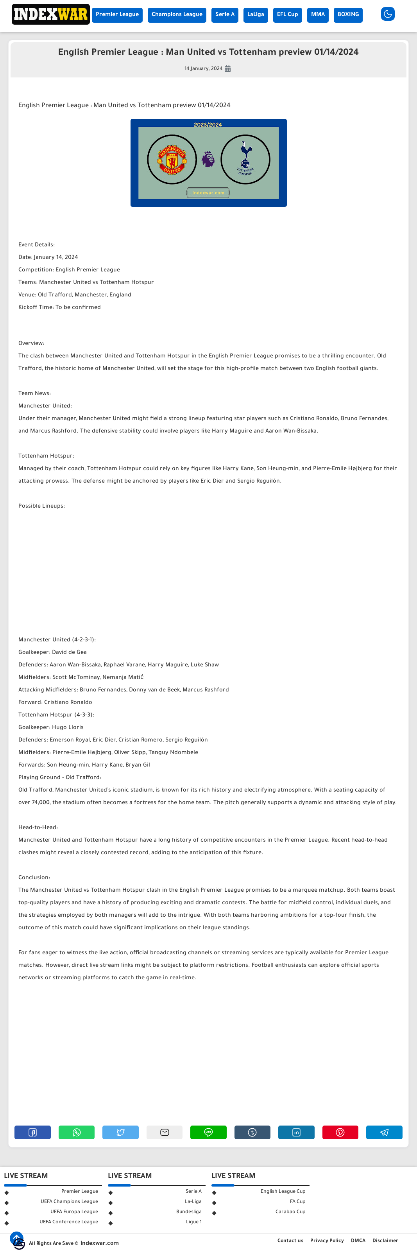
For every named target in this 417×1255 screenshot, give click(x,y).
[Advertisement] (209, 573)
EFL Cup (287, 15)
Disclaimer (385, 1241)
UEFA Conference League (68, 1222)
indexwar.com (100, 1244)
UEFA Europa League (74, 1212)
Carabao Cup (291, 1212)
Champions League (177, 15)
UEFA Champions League (69, 1202)
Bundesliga (189, 1212)
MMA (318, 15)
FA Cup (298, 1202)
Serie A (224, 15)
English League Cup (283, 1192)
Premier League (117, 15)
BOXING (348, 15)
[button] (32, 1132)
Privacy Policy (327, 1241)
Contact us (290, 1241)
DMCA (358, 1241)
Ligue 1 (194, 1222)
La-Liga (193, 1202)
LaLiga (255, 15)
